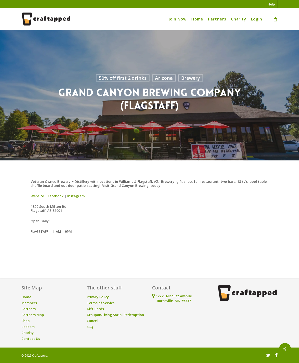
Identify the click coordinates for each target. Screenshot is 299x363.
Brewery (190, 78)
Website (37, 196)
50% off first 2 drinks (123, 78)
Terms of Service (101, 303)
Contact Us (30, 339)
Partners (28, 309)
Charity (27, 333)
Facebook (55, 196)
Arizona (164, 78)
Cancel (92, 321)
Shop (25, 321)
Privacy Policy (98, 297)
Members (29, 303)
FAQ (90, 327)
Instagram (76, 196)
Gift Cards (95, 309)
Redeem (28, 327)
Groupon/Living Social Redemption (115, 315)
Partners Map (32, 315)
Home (26, 297)
